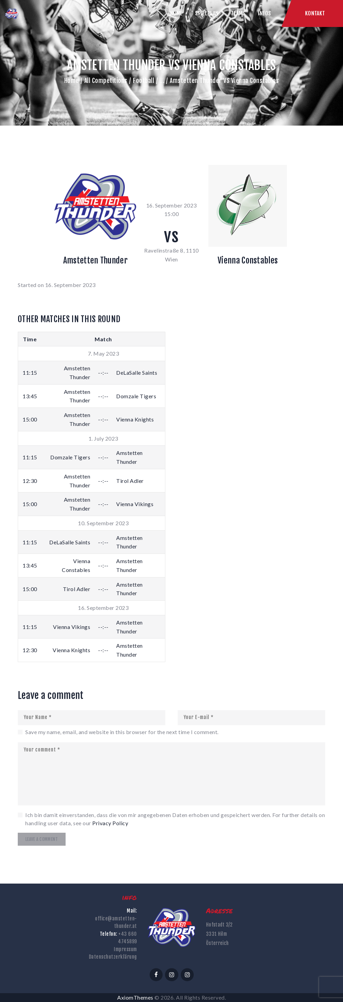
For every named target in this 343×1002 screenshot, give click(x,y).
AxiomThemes (135, 997)
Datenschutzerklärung (113, 957)
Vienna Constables (248, 260)
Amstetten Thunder (95, 260)
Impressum (125, 949)
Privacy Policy (110, 823)
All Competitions (105, 80)
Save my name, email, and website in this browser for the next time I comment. (122, 732)
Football (143, 80)
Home (71, 80)
